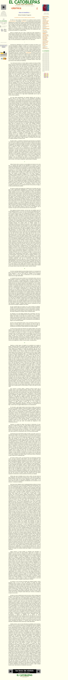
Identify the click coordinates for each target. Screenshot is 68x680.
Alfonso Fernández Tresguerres (24, 15)
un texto (21, 17)
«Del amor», (23, 21)
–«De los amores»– (12, 21)
